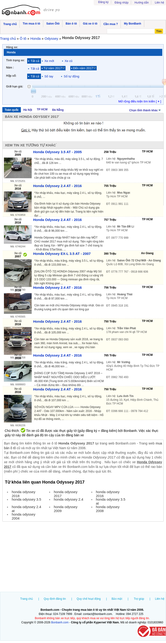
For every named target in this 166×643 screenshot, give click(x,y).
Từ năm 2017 (53, 68)
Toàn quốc (11, 110)
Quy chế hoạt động (89, 598)
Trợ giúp (139, 598)
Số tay (48, 76)
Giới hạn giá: (14, 86)
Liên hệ (159, 2)
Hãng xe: (12, 47)
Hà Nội (27, 110)
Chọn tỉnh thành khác (145, 110)
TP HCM (42, 109)
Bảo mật (116, 598)
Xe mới (49, 61)
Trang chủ (26, 598)
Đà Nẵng (58, 110)
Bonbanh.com (60, 622)
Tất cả (35, 61)
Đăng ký (103, 2)
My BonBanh (132, 23)
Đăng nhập (122, 2)
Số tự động (71, 76)
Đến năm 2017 (83, 68)
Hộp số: (11, 75)
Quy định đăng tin (55, 598)
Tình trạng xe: (15, 60)
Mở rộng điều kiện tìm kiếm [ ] (139, 101)
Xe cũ (68, 61)
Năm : (10, 67)
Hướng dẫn (142, 2)
